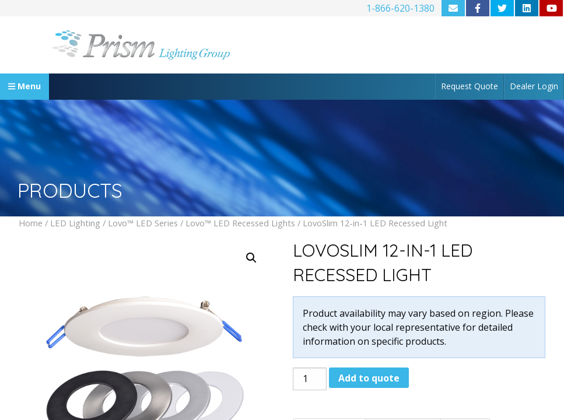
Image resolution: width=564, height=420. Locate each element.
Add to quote (369, 378)
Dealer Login (534, 86)
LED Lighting (75, 223)
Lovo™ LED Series (143, 223)
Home (31, 223)
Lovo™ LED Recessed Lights (240, 223)
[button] (251, 257)
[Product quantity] (310, 379)
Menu (24, 86)
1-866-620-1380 (400, 8)
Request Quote (469, 86)
